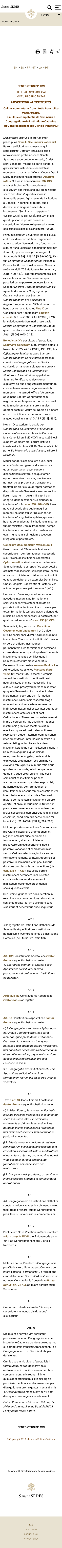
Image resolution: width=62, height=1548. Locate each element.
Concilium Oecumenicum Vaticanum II (27, 545)
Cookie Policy (31, 1534)
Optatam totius (13, 562)
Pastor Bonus (12, 1000)
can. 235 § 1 (43, 620)
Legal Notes (31, 1529)
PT (46, 67)
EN (15, 67)
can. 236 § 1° (14, 870)
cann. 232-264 (36, 504)
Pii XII (25, 1236)
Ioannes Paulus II (44, 665)
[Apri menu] (57, 7)
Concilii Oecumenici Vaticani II (37, 142)
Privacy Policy (31, 1539)
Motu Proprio (11, 21)
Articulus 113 (11, 995)
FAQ (31, 1525)
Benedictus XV (12, 340)
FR (28, 67)
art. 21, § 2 (19, 1284)
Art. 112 (8, 956)
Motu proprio (12, 1236)
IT (34, 67)
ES (22, 67)
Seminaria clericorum (16, 344)
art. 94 (16, 1100)
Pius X (40, 308)
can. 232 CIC (43, 181)
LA (40, 67)
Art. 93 (7, 1018)
